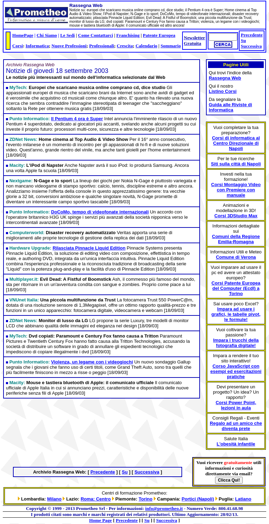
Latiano (243, 499)
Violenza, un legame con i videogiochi (92, 362)
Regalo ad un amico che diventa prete (236, 426)
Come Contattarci (95, 35)
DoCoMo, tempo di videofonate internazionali (100, 212)
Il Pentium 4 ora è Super (77, 118)
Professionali (101, 45)
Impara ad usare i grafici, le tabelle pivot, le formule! (235, 314)
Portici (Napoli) (198, 499)
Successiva (251, 46)
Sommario (170, 45)
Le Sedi (67, 35)
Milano (54, 499)
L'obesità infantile (236, 444)
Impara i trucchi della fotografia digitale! (235, 343)
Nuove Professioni (69, 45)
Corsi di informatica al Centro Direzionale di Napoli (236, 143)
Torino (145, 499)
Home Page (100, 520)
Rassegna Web (225, 78)
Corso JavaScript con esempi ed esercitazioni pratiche (236, 371)
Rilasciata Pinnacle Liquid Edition (89, 248)
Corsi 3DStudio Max (235, 215)
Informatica (37, 45)
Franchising (127, 35)
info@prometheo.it (164, 508)
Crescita (125, 45)
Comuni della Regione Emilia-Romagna (236, 239)
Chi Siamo (46, 35)
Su (243, 40)
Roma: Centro (96, 499)
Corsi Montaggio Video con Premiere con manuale (236, 190)
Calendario (146, 45)
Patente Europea (159, 35)
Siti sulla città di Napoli (236, 163)
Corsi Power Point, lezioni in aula (236, 405)
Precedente (252, 35)
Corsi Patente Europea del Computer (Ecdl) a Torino (236, 288)
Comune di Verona (236, 257)
